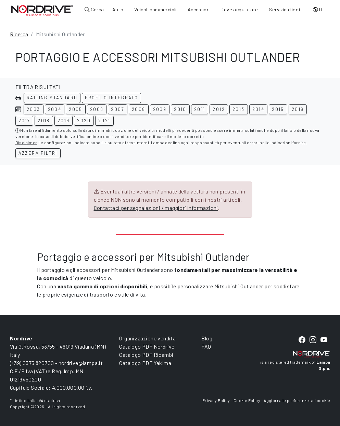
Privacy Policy (216, 400)
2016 (298, 109)
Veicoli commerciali (155, 9)
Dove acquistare (239, 9)
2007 (117, 109)
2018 (44, 120)
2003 (33, 109)
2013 (238, 109)
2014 (258, 109)
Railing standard (52, 97)
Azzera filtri (38, 153)
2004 (55, 109)
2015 (278, 109)
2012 (219, 109)
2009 (160, 109)
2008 (139, 109)
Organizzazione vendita (147, 338)
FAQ (206, 346)
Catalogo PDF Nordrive (146, 346)
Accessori (199, 9)
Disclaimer (26, 142)
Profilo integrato (111, 97)
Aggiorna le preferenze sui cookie (297, 400)
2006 (97, 109)
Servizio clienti (285, 9)
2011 (199, 109)
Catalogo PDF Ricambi (146, 354)
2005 (76, 109)
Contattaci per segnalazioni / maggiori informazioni (156, 207)
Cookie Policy (247, 400)
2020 (84, 120)
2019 (64, 120)
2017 (24, 120)
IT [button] (318, 9)
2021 (104, 120)
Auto (118, 9)
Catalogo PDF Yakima (145, 363)
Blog (206, 338)
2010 (180, 109)
